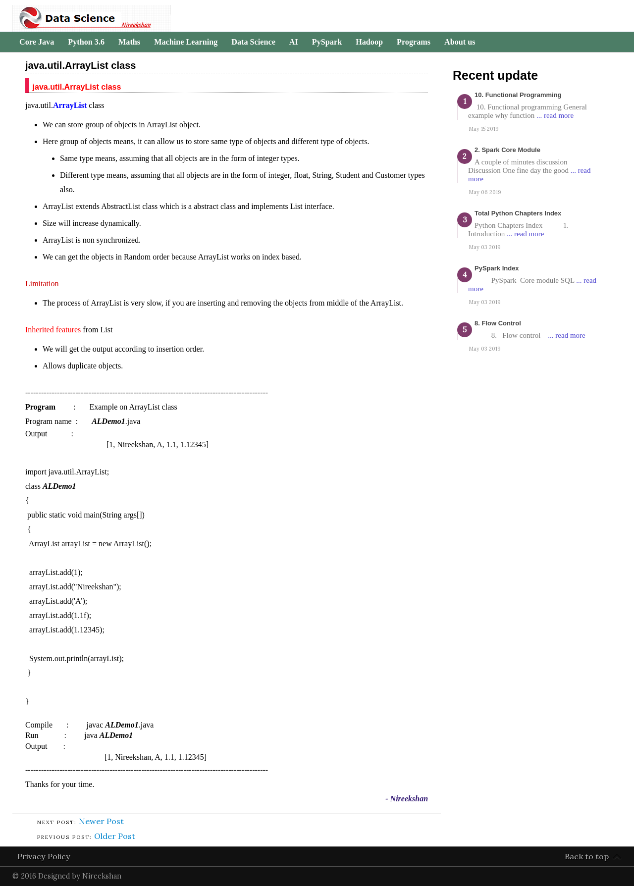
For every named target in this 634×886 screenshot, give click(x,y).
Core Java (36, 42)
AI (293, 42)
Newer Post (101, 821)
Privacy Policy (43, 856)
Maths (129, 42)
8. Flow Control (498, 323)
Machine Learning (185, 42)
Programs (413, 42)
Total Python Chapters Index (518, 213)
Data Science (253, 42)
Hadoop (369, 42)
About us (460, 42)
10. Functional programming (518, 95)
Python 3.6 (86, 42)
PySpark (327, 42)
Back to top (587, 856)
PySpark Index (497, 268)
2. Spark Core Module (507, 150)
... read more (555, 115)
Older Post (114, 836)
